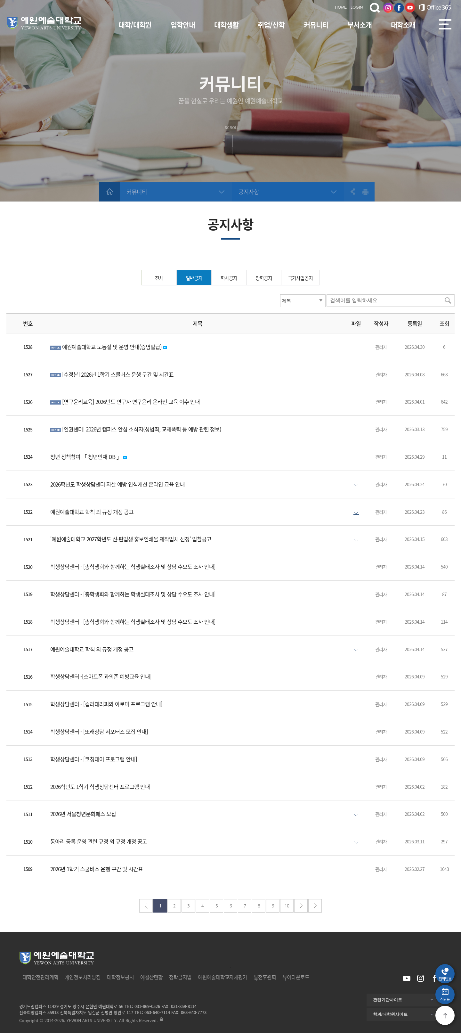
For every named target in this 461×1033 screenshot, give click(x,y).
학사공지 (229, 278)
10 (287, 905)
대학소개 (403, 24)
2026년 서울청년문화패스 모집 (83, 814)
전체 (159, 278)
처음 (146, 906)
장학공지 (263, 278)
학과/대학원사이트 (390, 1014)
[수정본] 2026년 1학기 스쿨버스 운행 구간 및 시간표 (118, 374)
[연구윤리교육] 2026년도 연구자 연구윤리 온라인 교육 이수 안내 (131, 402)
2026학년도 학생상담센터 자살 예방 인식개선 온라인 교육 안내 (117, 484)
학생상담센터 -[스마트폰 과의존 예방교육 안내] (100, 676)
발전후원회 (265, 977)
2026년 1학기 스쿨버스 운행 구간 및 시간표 (96, 869)
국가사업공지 (300, 278)
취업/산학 (271, 24)
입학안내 (183, 24)
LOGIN (357, 8)
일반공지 (194, 278)
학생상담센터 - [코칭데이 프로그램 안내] (93, 759)
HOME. (341, 8)
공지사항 (249, 191)
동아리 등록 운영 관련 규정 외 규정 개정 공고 (98, 841)
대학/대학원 (134, 24)
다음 (301, 906)
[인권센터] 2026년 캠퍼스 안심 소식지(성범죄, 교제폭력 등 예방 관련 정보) (141, 429)
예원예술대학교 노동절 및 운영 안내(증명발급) (112, 347)
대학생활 (226, 24)
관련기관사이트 (387, 999)
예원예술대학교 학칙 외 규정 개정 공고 (91, 512)
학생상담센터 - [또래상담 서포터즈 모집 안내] (99, 731)
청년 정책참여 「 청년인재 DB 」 (86, 457)
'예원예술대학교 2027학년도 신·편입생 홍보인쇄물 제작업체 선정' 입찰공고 (130, 539)
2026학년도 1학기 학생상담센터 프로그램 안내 (100, 787)
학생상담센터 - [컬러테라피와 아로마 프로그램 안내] (106, 704)
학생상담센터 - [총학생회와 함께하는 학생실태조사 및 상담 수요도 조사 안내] (132, 566)
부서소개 (359, 24)
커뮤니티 (316, 24)
